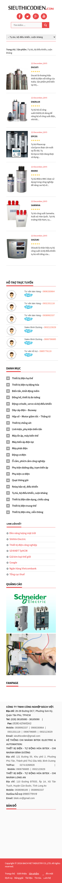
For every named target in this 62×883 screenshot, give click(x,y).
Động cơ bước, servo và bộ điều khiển (32, 403)
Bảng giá (18, 878)
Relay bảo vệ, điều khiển (25, 486)
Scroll (43, 875)
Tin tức (38, 878)
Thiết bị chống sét (22, 422)
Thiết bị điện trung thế (24, 505)
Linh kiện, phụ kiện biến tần (27, 429)
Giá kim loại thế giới (20, 556)
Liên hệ (47, 878)
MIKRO (34, 171)
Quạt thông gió (20, 480)
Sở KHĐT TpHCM (18, 550)
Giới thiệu (22, 873)
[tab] (31, 378)
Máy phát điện (20, 448)
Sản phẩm (22, 49)
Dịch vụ (8, 878)
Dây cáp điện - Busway (24, 410)
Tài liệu (29, 878)
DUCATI (35, 67)
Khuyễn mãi (47, 873)
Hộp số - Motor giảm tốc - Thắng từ (31, 416)
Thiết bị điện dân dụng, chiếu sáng (30, 499)
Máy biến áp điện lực (23, 442)
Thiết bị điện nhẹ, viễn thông (27, 512)
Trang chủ (11, 49)
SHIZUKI (35, 240)
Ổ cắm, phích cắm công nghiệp (28, 461)
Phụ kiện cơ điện (21, 473)
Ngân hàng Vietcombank (22, 568)
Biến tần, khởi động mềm (26, 391)
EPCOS (34, 136)
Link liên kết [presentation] (14, 523)
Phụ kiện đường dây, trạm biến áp (30, 467)
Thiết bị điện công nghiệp (23, 545)
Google (13, 562)
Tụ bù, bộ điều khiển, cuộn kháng (30, 493)
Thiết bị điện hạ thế (22, 378)
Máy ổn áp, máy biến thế (25, 435)
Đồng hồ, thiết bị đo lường (26, 397)
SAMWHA (35, 205)
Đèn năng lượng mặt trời (22, 533)
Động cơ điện (19, 454)
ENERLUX (35, 102)
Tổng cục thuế (17, 574)
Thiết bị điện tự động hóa (25, 384)
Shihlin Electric (17, 539)
